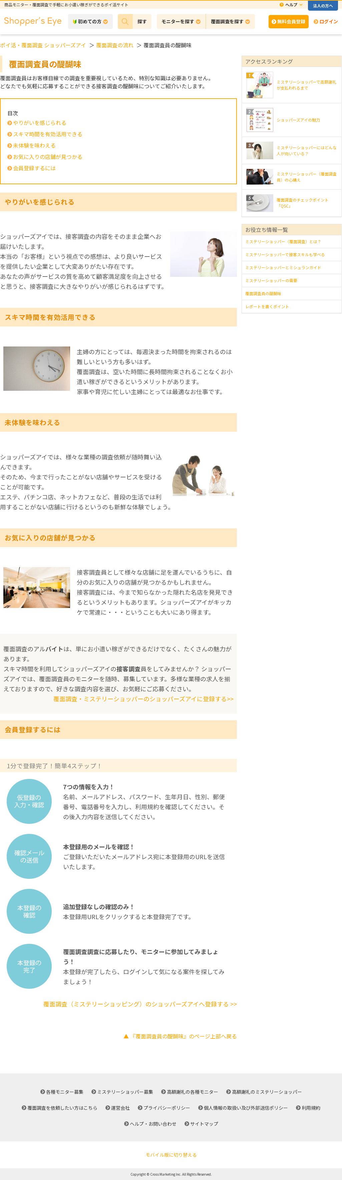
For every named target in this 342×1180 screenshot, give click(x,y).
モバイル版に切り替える (171, 1154)
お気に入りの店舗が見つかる (47, 157)
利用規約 (311, 1107)
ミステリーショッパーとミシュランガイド (283, 267)
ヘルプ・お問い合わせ (153, 1123)
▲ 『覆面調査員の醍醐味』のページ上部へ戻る (180, 1036)
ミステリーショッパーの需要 (271, 280)
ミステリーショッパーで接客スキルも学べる (285, 254)
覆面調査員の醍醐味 (263, 293)
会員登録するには (34, 168)
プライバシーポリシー (166, 1107)
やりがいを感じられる (39, 123)
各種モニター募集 (64, 1091)
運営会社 (120, 1107)
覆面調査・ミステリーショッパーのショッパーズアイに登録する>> (143, 698)
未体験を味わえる (34, 145)
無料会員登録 (291, 21)
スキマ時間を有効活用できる (47, 134)
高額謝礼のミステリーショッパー (267, 1091)
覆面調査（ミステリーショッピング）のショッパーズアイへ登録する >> (140, 1003)
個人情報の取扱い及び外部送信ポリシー (246, 1107)
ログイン (328, 21)
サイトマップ (204, 1123)
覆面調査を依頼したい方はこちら (62, 1107)
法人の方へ (323, 5)
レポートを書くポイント (267, 306)
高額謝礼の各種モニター (192, 1091)
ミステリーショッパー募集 (125, 1091)
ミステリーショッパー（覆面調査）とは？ (283, 241)
